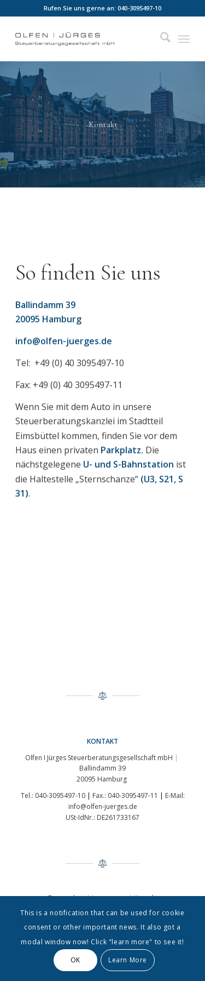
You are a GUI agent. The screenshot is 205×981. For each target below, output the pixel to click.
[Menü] (184, 39)
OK (75, 960)
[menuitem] (160, 39)
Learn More (127, 960)
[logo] (85, 39)
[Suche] (160, 39)
